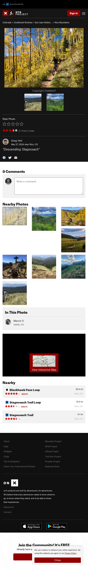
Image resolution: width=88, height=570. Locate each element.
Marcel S (18, 320)
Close (57, 560)
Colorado (7, 22)
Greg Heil (16, 140)
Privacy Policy (70, 553)
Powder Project (52, 461)
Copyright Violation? (44, 90)
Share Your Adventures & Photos (19, 466)
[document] (57, 555)
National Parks (52, 466)
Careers (7, 512)
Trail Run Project (53, 456)
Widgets (8, 451)
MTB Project (51, 446)
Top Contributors (12, 461)
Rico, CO (34, 144)
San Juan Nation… (43, 22)
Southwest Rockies (23, 22)
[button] (4, 157)
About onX (9, 507)
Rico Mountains (62, 22)
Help (6, 446)
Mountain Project (53, 441)
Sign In (74, 13)
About (6, 441)
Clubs (6, 456)
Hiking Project (52, 451)
